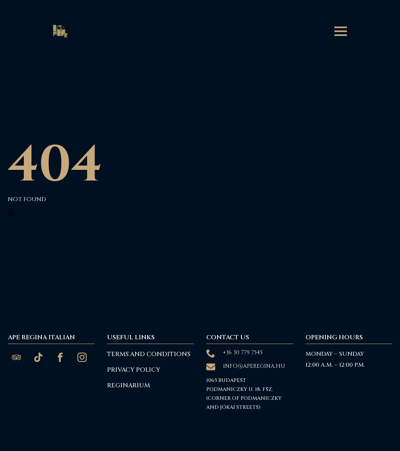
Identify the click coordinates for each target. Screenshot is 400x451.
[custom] (16, 357)
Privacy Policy (133, 369)
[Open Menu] (340, 31)
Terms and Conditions (148, 354)
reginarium (128, 385)
